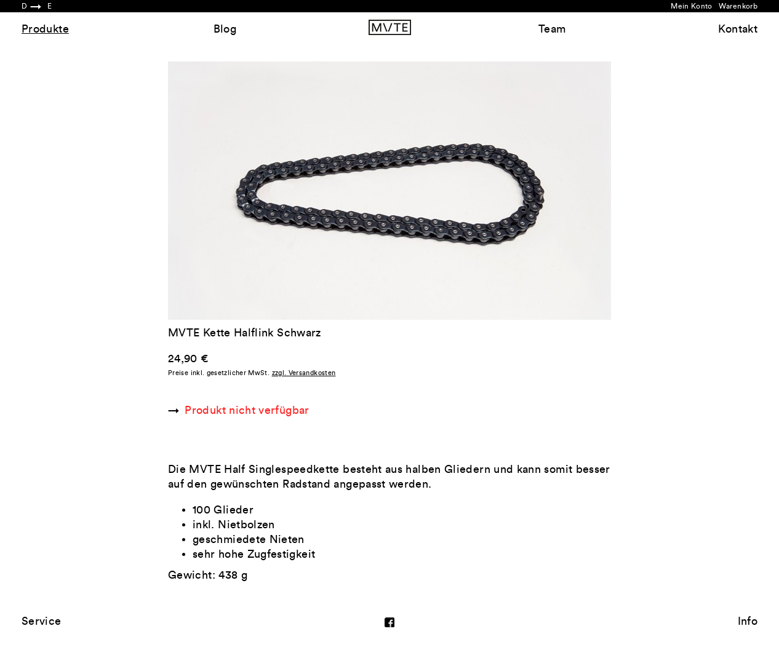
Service (42, 621)
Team (551, 28)
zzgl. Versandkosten (304, 373)
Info (747, 621)
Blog (225, 28)
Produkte (45, 28)
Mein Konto (692, 6)
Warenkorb (738, 6)
